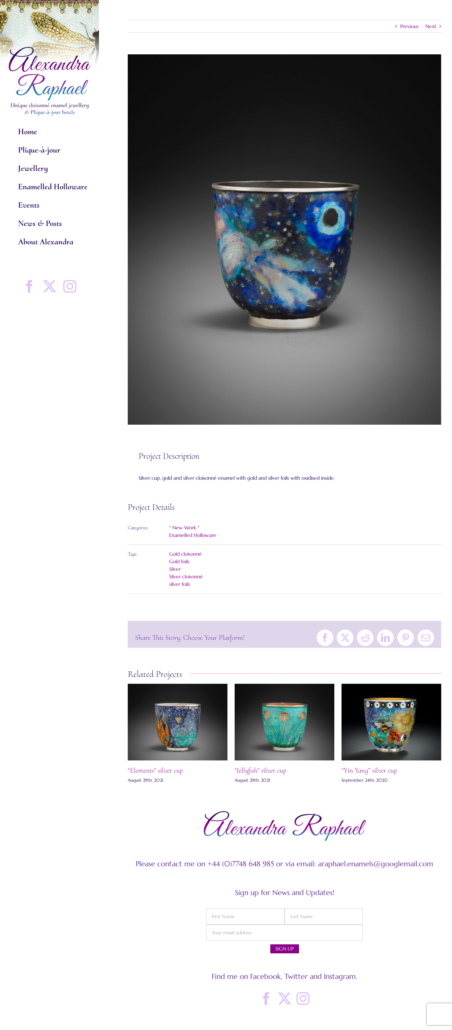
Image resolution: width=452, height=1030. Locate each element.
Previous (409, 26)
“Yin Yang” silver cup (369, 770)
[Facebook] (266, 998)
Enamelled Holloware (192, 535)
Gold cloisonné (185, 554)
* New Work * (184, 527)
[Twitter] (284, 998)
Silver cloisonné (186, 576)
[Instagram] (303, 998)
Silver (175, 569)
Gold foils (179, 561)
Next (430, 26)
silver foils (179, 584)
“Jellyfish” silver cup (260, 770)
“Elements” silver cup (155, 770)
